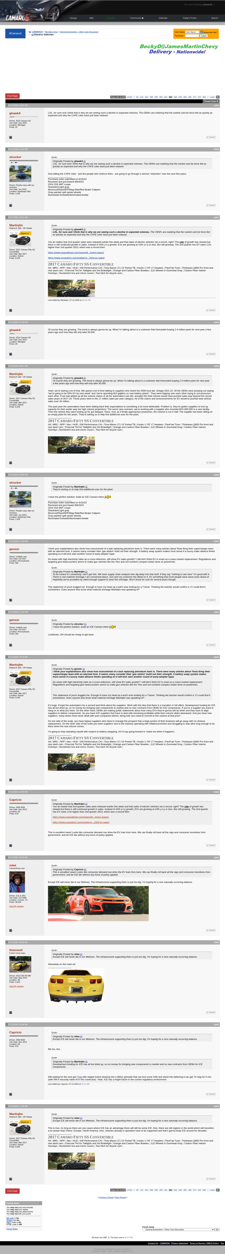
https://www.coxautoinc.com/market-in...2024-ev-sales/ (76, 257)
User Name (180, 32)
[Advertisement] (69, 66)
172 (194, 97)
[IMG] (9, 1222)
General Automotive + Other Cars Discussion (79, 32)
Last (212, 97)
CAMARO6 (37, 31)
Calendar (163, 18)
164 (180, 97)
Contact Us (153, 1243)
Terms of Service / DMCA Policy (204, 1243)
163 (175, 97)
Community (137, 18)
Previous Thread (106, 1197)
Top (222, 1243)
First (129, 97)
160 (160, 97)
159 (156, 97)
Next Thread (120, 1197)
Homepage (50, 18)
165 (185, 97)
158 (151, 97)
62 (137, 97)
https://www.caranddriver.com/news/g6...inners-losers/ (76, 252)
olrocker (15, 157)
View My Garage (16, 906)
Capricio (15, 799)
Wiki (91, 18)
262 (204, 97)
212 (199, 97)
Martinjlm (16, 225)
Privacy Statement (179, 1243)
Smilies (10, 1220)
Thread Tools (210, 101)
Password (179, 36)
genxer (14, 549)
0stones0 (15, 950)
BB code (10, 1218)
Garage (73, 18)
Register (111, 18)
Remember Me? (209, 32)
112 (141, 97)
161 (165, 97)
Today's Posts (190, 18)
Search (214, 18)
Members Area (51, 32)
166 (189, 97)
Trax (79, 1077)
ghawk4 (15, 113)
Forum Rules (12, 1229)
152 (146, 97)
